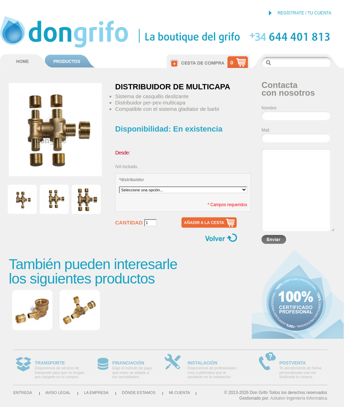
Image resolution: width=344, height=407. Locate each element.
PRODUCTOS (66, 61)
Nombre (269, 108)
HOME (22, 61)
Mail (265, 130)
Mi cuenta (179, 392)
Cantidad (129, 222)
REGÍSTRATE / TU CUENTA (304, 13)
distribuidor (131, 179)
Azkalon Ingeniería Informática (298, 398)
